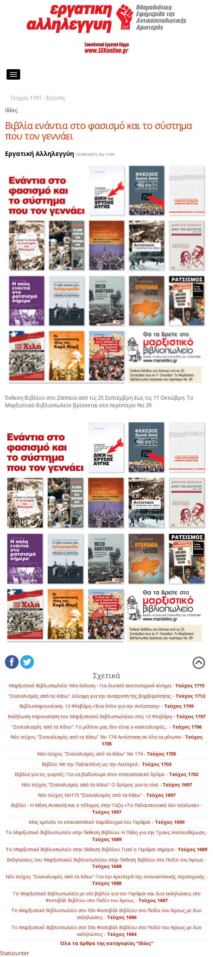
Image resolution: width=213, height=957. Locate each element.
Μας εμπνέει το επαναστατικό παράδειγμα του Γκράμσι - (106, 822)
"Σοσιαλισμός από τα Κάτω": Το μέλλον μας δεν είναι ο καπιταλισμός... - (106, 727)
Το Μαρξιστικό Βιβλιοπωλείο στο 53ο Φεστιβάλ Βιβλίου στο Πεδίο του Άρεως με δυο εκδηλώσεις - (106, 913)
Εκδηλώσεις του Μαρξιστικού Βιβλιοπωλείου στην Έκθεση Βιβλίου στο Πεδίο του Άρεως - (106, 863)
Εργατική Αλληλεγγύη (39, 153)
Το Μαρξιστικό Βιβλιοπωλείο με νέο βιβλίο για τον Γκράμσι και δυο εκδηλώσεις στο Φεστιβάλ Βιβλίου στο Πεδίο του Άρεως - (107, 896)
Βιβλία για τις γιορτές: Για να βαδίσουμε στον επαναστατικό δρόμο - (106, 774)
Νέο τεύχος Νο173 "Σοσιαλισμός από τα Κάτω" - (106, 795)
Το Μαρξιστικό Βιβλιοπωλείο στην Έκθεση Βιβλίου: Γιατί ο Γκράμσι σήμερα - (106, 849)
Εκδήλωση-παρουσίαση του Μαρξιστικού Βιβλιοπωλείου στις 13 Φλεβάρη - (106, 716)
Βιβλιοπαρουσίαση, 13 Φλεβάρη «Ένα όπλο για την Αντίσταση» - (106, 706)
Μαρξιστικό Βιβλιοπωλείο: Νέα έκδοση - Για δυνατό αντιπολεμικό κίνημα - (107, 685)
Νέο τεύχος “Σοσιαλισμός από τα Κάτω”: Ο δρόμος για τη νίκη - (107, 785)
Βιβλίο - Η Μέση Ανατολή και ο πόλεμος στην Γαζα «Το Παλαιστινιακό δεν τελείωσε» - (106, 808)
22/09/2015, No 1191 (95, 154)
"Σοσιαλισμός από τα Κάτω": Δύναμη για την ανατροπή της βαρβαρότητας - (106, 696)
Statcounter (14, 953)
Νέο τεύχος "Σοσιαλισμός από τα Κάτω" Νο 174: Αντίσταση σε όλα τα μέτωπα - (106, 740)
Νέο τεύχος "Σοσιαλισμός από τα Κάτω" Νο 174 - (106, 754)
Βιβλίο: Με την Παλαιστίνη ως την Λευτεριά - (106, 764)
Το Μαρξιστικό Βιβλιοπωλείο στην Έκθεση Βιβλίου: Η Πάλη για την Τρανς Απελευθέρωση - (107, 835)
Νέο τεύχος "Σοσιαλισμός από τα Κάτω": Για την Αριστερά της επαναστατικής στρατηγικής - (106, 879)
